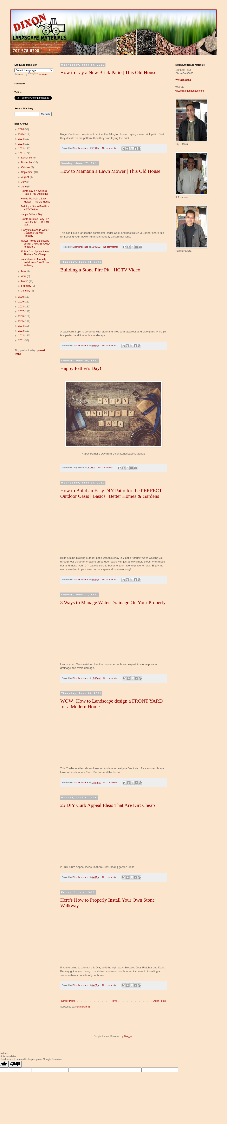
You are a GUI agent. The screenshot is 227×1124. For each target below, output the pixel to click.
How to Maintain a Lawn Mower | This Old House (110, 171)
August (25, 177)
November (27, 162)
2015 (21, 321)
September (27, 172)
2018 (21, 306)
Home (114, 1000)
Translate (37, 74)
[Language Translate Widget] (33, 70)
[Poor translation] (15, 1064)
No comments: (109, 148)
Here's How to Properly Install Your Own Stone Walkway (35, 262)
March (25, 281)
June (24, 186)
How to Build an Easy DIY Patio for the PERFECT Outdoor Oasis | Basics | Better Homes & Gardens (111, 493)
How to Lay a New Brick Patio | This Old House (108, 72)
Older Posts (159, 1000)
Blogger (128, 1036)
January (26, 290)
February (26, 285)
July (23, 181)
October (26, 167)
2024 (21, 138)
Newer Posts (68, 1000)
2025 (21, 134)
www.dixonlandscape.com (189, 90)
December (27, 157)
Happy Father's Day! (80, 368)
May (24, 271)
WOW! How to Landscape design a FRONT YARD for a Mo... (35, 243)
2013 (21, 330)
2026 (21, 129)
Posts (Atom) (82, 1006)
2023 (21, 143)
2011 (21, 340)
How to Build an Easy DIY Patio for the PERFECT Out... (35, 222)
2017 (21, 311)
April (24, 276)
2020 (21, 296)
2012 (21, 335)
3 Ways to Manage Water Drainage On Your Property (113, 602)
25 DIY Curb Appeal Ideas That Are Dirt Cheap (107, 805)
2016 (21, 316)
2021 (21, 153)
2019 (21, 301)
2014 (21, 325)
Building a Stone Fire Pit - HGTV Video (100, 269)
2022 (21, 148)
